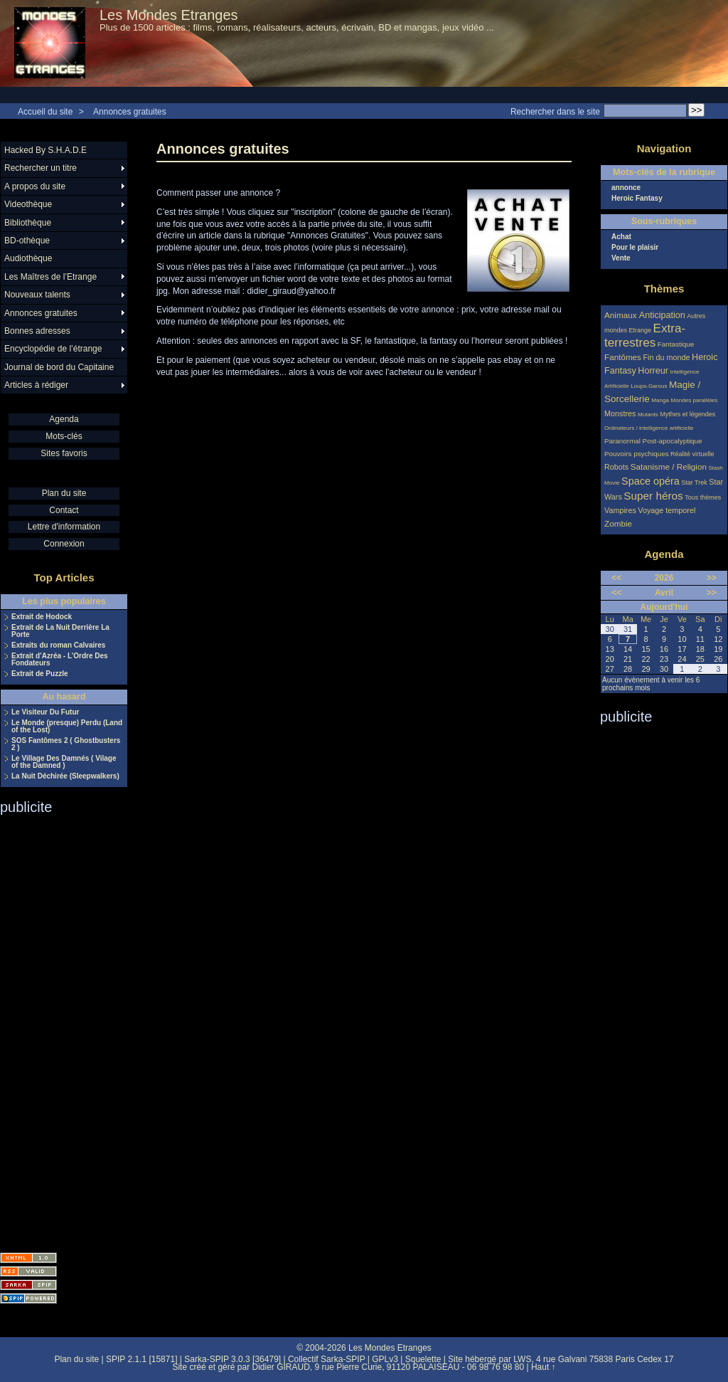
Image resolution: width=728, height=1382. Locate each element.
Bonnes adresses (37, 331)
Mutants (648, 414)
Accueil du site (45, 112)
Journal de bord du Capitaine (59, 367)
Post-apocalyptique (672, 441)
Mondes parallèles (694, 400)
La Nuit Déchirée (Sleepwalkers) (65, 776)
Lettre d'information (64, 527)
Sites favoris (64, 453)
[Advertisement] (57, 1029)
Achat (621, 237)
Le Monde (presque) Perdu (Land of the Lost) (66, 726)
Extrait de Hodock (41, 617)
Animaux (621, 315)
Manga (660, 400)
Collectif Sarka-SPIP (326, 1359)
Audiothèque (28, 258)
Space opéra (650, 481)
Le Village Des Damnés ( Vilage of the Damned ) (63, 762)
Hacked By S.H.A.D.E (45, 150)
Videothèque (28, 204)
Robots (616, 467)
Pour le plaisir (634, 247)
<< (616, 578)
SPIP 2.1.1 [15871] (142, 1359)
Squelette (423, 1359)
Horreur (653, 371)
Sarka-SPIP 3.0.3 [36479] (232, 1359)
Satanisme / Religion (669, 466)
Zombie (618, 523)
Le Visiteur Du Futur (45, 712)
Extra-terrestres (644, 335)
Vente (621, 258)
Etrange (640, 330)
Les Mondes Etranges (169, 15)
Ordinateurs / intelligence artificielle (649, 428)
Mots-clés (64, 436)
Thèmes (664, 289)
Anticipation (662, 315)
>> (712, 578)
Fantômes (622, 357)
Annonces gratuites (129, 112)
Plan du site (64, 493)
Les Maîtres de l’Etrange (50, 277)
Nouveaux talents (37, 295)
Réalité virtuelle (692, 454)
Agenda (63, 419)
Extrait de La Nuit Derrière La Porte (60, 631)
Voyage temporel (666, 510)
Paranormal (622, 441)
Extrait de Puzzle (39, 673)
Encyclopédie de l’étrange (53, 349)
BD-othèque (27, 241)
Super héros (652, 496)
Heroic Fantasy (637, 198)
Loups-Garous (649, 386)
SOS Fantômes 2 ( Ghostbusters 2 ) (65, 744)
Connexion (63, 544)
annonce (626, 187)
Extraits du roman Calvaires (58, 645)
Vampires (620, 510)
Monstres (620, 413)
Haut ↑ (543, 1367)
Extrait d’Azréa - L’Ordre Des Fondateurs (59, 660)
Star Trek (694, 482)
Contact (63, 510)
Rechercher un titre (40, 168)
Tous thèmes (703, 497)
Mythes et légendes (687, 414)
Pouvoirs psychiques (636, 454)
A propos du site (34, 186)
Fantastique (676, 344)
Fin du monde (666, 357)
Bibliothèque (27, 223)
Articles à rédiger (36, 385)
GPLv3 (385, 1359)
